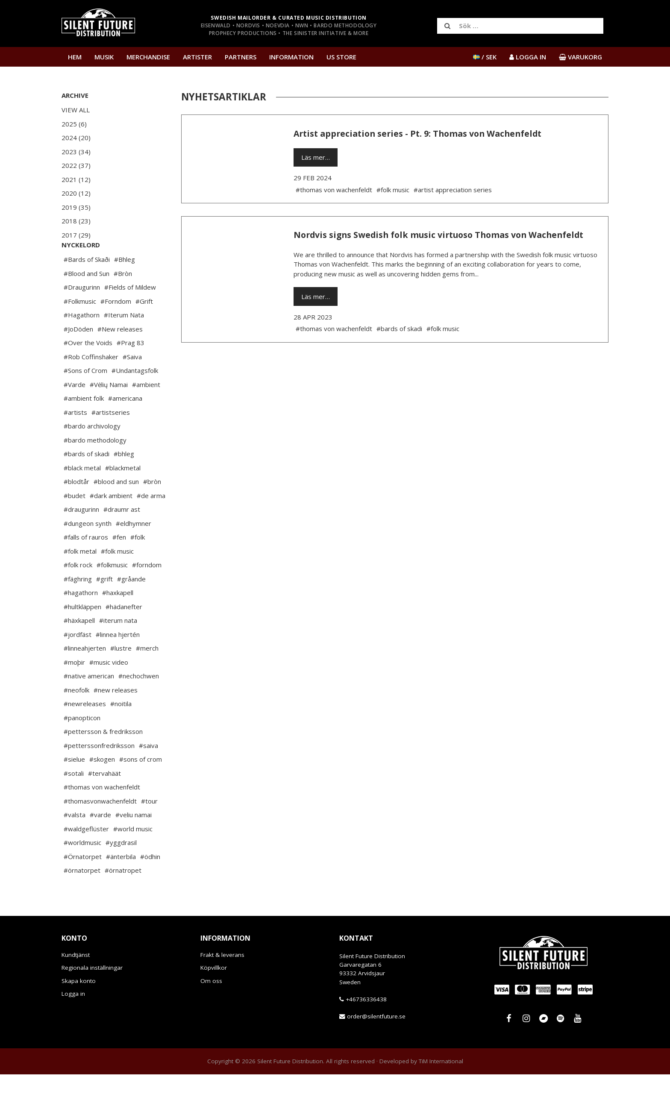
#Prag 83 (130, 368)
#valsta (74, 840)
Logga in (73, 1019)
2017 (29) (76, 235)
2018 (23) (76, 221)
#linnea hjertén (118, 660)
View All (76, 110)
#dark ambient (111, 521)
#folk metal (80, 576)
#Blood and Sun (86, 299)
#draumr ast (121, 535)
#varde (100, 840)
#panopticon (82, 743)
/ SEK (485, 57)
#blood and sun (116, 507)
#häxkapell (79, 646)
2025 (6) (74, 124)
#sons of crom (140, 784)
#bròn (152, 507)
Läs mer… (315, 157)
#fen (119, 562)
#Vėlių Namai (109, 410)
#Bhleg (124, 285)
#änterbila (121, 882)
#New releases (120, 354)
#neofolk (76, 715)
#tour (149, 826)
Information (291, 57)
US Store (341, 57)
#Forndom (115, 327)
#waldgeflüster (86, 854)
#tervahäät (104, 799)
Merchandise (148, 57)
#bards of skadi (86, 479)
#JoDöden (78, 354)
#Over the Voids (88, 368)
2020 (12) (76, 193)
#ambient (146, 410)
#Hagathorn (82, 340)
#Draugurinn (82, 312)
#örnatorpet (82, 896)
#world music (133, 854)
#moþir (74, 687)
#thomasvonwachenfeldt (100, 826)
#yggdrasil (121, 868)
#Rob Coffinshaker (91, 382)
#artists (75, 438)
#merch (147, 673)
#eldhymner (133, 549)
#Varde (74, 410)
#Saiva (132, 382)
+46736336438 (366, 1025)
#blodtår (76, 507)
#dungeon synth (88, 549)
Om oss (211, 1006)
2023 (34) (76, 151)
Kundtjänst (76, 980)
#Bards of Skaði (87, 285)
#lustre (121, 673)
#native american (89, 701)
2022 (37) (76, 165)
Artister (197, 57)
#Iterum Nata (124, 340)
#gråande (131, 604)
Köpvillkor (213, 993)
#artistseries (110, 438)
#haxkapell (117, 618)
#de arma (151, 521)
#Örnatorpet (83, 882)
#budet (74, 521)
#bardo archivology (92, 451)
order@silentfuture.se (376, 1042)
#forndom (147, 590)
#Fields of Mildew (130, 312)
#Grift (144, 327)
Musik (104, 57)
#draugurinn (81, 535)
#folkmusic (112, 590)
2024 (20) (76, 137)
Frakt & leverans (222, 980)
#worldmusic (82, 868)
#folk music (117, 576)
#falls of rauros (86, 562)
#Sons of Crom (85, 396)
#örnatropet (123, 896)
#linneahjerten (85, 673)
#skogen (102, 784)
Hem (75, 57)
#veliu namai (133, 840)
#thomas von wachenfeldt (102, 812)
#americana (125, 423)
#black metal (82, 493)
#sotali (74, 799)
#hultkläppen (82, 632)
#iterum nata (118, 646)
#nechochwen (138, 701)
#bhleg (124, 479)
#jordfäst (77, 660)
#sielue (74, 784)
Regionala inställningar (92, 993)
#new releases (116, 715)
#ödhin (150, 882)
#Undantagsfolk (135, 396)
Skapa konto (79, 1006)
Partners (240, 57)
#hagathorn (81, 618)
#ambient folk (84, 423)
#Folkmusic (80, 327)
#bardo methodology (95, 465)
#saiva (148, 771)
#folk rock (78, 590)
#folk (137, 562)
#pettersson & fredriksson (103, 757)
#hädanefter (124, 632)
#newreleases (85, 729)
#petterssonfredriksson (99, 771)
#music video (108, 687)
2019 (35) (76, 207)
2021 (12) (76, 179)
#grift (104, 604)
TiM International (441, 1087)
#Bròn (123, 299)
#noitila (121, 729)
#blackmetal (123, 493)
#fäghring (78, 604)
